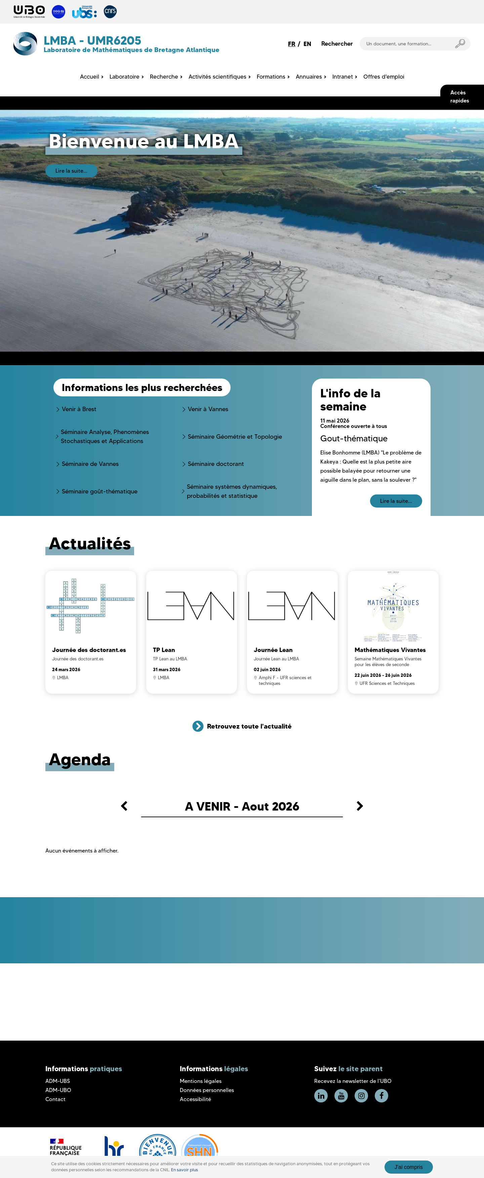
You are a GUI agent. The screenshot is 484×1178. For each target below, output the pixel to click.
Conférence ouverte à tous (353, 426)
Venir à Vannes (208, 409)
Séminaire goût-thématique (99, 491)
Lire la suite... (71, 171)
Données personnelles (207, 1090)
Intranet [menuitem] (342, 76)
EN (307, 44)
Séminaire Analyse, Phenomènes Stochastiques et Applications (105, 436)
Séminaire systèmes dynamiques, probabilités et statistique (232, 491)
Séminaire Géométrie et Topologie (235, 436)
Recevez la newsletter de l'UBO (353, 1081)
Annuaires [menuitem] (309, 76)
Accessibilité (195, 1099)
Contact (55, 1099)
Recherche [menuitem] (164, 76)
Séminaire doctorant (216, 464)
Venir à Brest (79, 409)
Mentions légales (200, 1081)
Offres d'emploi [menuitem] (383, 76)
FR (291, 44)
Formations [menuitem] (271, 76)
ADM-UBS (57, 1081)
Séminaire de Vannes (90, 464)
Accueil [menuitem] (89, 76)
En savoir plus (184, 1169)
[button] (124, 807)
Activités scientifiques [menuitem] (217, 76)
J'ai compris (409, 1167)
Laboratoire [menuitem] (124, 76)
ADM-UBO (58, 1090)
